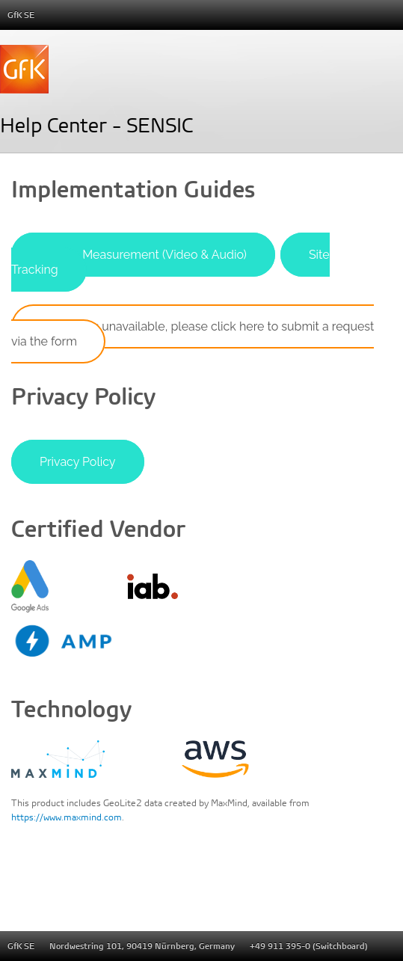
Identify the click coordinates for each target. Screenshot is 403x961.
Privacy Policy (78, 462)
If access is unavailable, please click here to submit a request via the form (192, 334)
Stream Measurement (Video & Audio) (143, 255)
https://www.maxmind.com (66, 817)
